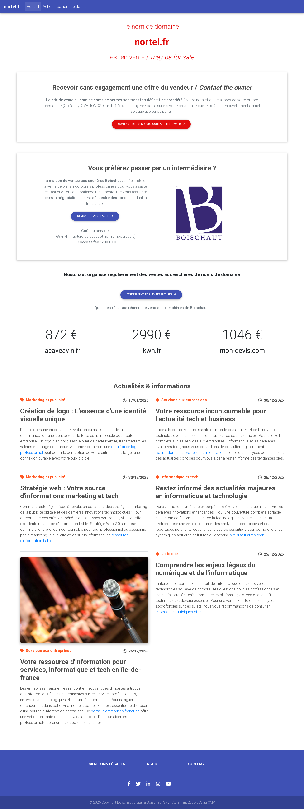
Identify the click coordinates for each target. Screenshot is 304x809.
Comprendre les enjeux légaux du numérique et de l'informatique (205, 569)
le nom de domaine (152, 26)
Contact (197, 764)
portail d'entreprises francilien (115, 711)
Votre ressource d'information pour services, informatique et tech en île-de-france (80, 670)
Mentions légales (107, 764)
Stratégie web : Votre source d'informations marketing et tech (69, 492)
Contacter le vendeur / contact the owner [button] (151, 124)
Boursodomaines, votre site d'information (190, 452)
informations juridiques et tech (180, 612)
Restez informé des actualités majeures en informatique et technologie (216, 492)
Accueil (34, 6)
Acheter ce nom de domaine (66, 6)
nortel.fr (152, 41)
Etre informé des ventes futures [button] (151, 294)
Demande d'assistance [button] (95, 216)
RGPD (152, 764)
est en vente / (152, 57)
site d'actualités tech (247, 535)
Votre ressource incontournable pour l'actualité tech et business (211, 415)
